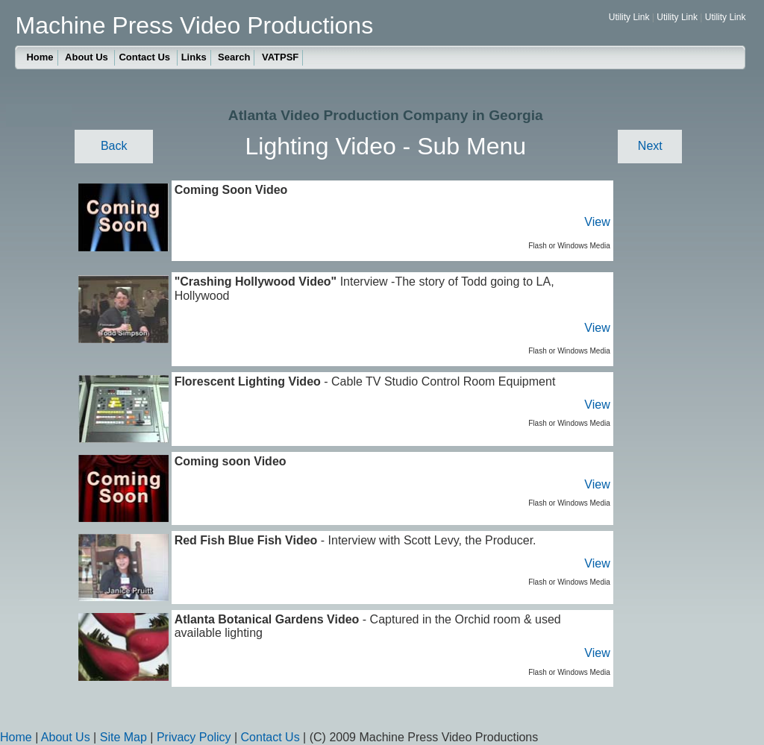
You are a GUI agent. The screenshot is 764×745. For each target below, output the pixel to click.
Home (39, 57)
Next (650, 145)
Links (194, 57)
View (597, 222)
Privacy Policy (194, 737)
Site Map (123, 737)
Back (114, 145)
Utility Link (629, 17)
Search (234, 57)
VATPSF (280, 57)
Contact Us (145, 57)
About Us (87, 57)
